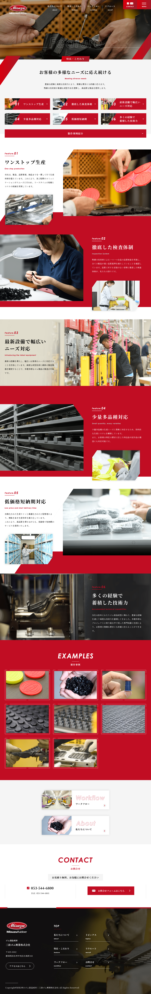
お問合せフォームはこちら (111, 890)
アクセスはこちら (17, 966)
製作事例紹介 (75, 133)
